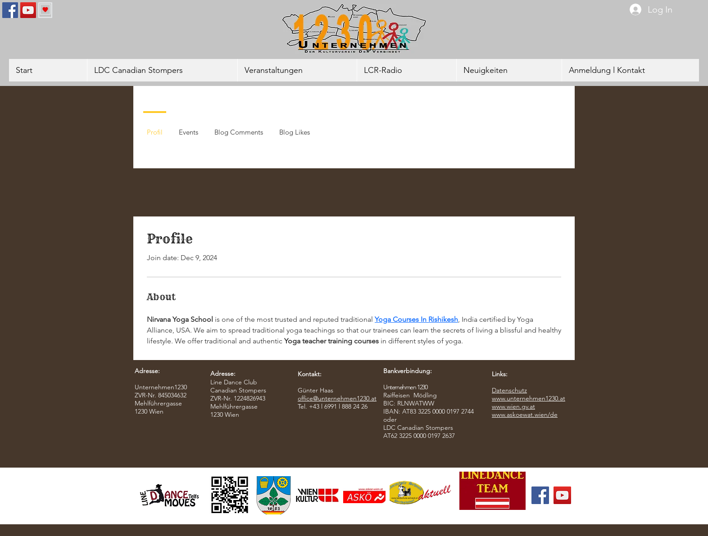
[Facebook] (10, 10)
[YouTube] (28, 10)
